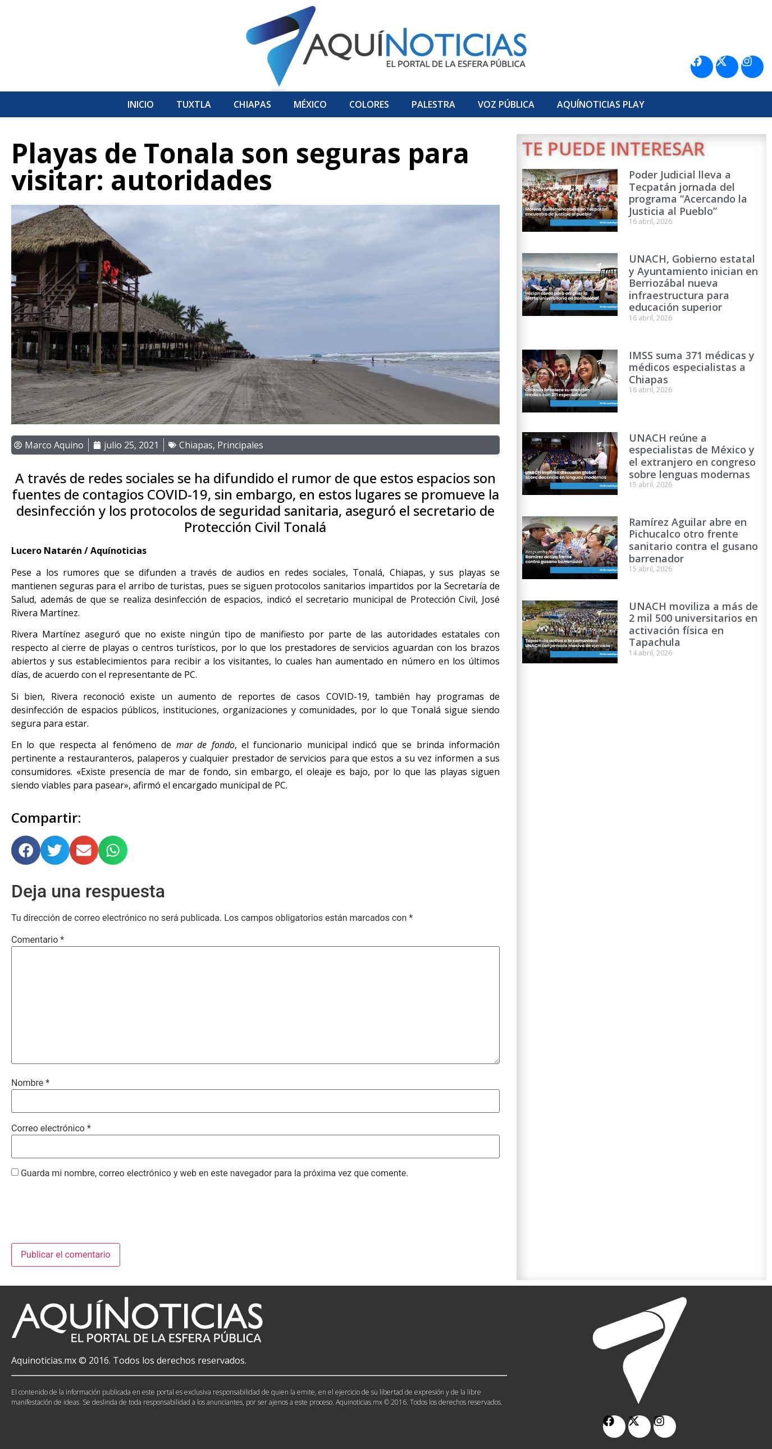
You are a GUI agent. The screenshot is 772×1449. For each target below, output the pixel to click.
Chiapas (252, 104)
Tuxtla (193, 104)
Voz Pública (506, 104)
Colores (369, 104)
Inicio (140, 104)
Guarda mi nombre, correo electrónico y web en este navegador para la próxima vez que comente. (214, 1173)
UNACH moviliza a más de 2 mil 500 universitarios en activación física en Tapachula (693, 624)
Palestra (433, 104)
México (310, 104)
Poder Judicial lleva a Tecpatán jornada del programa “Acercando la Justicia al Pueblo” (688, 193)
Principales (240, 445)
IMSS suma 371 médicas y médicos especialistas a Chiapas (692, 367)
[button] (25, 850)
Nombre (30, 1083)
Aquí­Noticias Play (601, 104)
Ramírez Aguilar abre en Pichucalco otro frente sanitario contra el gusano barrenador (693, 540)
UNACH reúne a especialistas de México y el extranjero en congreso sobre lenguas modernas (692, 456)
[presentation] (96, 1215)
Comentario (37, 940)
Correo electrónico (51, 1128)
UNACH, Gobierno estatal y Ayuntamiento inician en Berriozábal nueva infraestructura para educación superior (693, 283)
